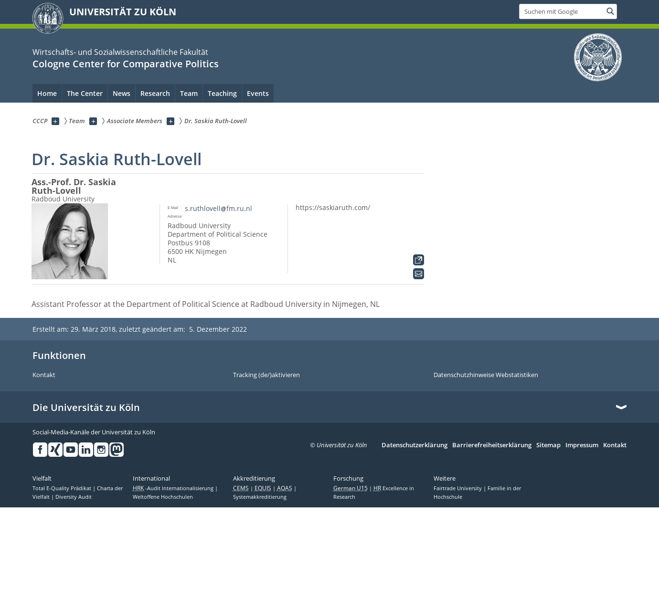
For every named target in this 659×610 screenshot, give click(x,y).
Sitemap (548, 445)
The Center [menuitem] (85, 93)
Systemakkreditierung (260, 497)
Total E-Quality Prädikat (62, 488)
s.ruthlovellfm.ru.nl (218, 208)
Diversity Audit (73, 497)
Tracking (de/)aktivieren (266, 375)
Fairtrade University (458, 488)
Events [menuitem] (258, 93)
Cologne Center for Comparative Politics (125, 63)
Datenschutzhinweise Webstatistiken (486, 375)
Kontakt (43, 375)
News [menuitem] (121, 93)
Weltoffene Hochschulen (163, 497)
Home (47, 93)
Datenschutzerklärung (414, 445)
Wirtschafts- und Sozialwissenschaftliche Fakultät (120, 52)
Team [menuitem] (189, 93)
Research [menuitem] (155, 93)
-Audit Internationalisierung (174, 488)
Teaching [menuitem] (222, 93)
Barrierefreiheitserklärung (491, 445)
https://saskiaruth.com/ (333, 207)
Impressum (581, 445)
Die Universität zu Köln (86, 407)
